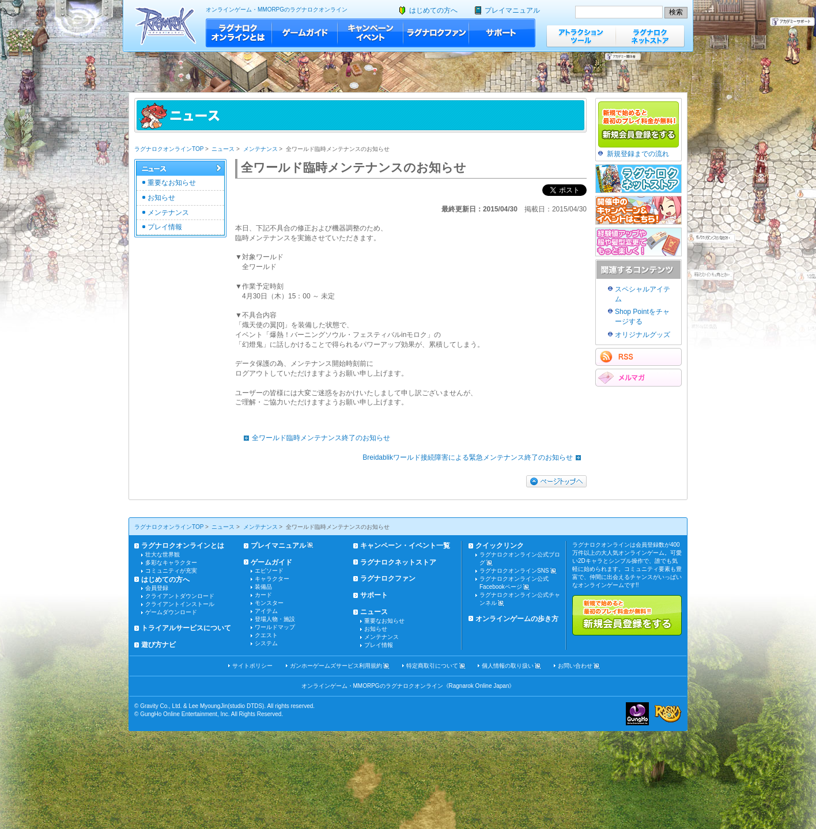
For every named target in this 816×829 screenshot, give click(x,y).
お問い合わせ (575, 666)
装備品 (263, 587)
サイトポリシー (252, 666)
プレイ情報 (165, 227)
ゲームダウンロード (171, 612)
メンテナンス (260, 149)
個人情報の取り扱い (508, 666)
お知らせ (161, 198)
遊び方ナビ (158, 645)
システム (266, 643)
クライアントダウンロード (179, 596)
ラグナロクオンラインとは (239, 32)
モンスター (269, 603)
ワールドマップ (275, 627)
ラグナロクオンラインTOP (168, 149)
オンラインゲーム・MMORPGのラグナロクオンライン (276, 9)
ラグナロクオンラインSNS (514, 570)
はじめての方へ (433, 10)
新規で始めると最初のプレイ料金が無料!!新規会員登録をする (627, 615)
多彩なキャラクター (171, 562)
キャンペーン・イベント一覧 (405, 546)
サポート (502, 32)
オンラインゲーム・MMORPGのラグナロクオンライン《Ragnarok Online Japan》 (408, 686)
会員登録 (156, 588)
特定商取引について (432, 666)
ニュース (223, 149)
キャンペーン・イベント (370, 32)
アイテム (266, 611)
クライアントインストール (179, 604)
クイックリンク (499, 546)
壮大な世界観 (162, 554)
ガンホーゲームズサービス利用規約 (336, 666)
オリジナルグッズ (642, 335)
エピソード (269, 570)
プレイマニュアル (512, 10)
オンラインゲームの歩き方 (516, 619)
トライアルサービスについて (186, 628)
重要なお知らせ (172, 183)
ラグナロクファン (436, 32)
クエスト (266, 635)
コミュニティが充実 (171, 570)
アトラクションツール (580, 36)
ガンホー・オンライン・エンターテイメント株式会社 (637, 713)
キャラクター (272, 579)
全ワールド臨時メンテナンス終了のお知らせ (314, 438)
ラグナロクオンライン (165, 26)
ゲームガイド (305, 32)
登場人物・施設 (275, 619)
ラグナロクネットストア (650, 36)
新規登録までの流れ (638, 154)
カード (263, 595)
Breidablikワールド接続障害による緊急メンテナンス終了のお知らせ (474, 457)
